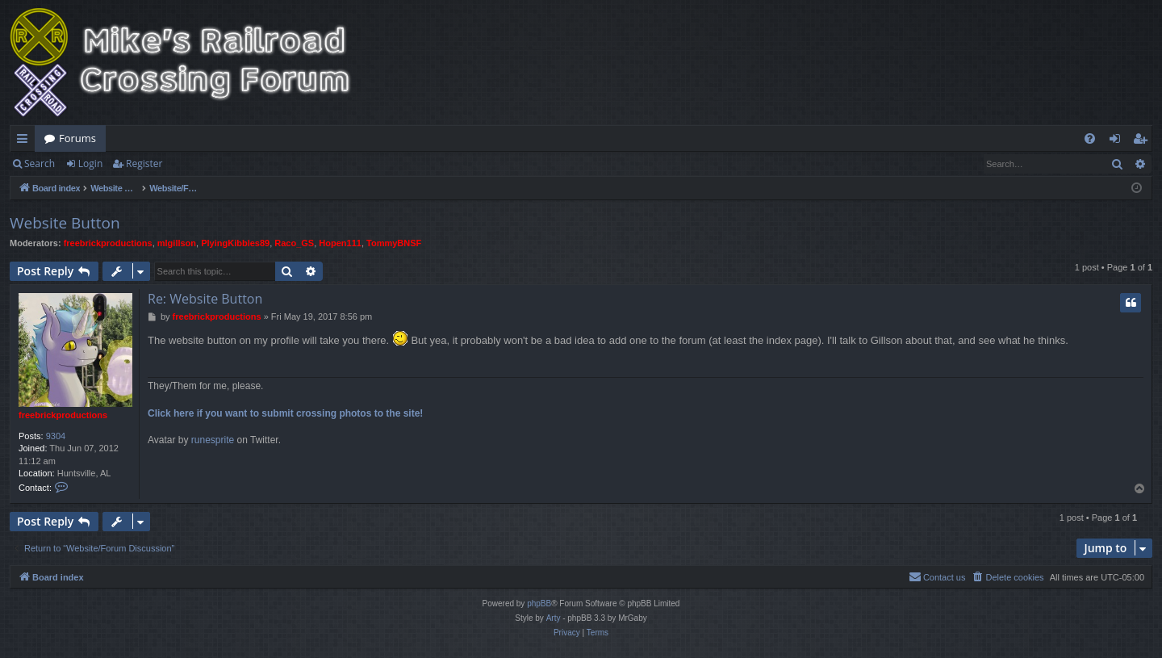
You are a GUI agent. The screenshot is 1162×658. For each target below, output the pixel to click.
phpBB (539, 603)
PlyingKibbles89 (235, 243)
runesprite (212, 440)
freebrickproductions (108, 243)
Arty (553, 618)
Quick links (25, 141)
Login (90, 163)
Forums (77, 138)
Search (39, 163)
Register (144, 163)
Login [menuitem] (1118, 141)
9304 (55, 436)
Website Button (65, 222)
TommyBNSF (393, 243)
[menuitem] (1089, 138)
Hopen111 (340, 243)
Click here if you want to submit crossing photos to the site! (285, 413)
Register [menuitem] (1143, 141)
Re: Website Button (205, 299)
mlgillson (176, 243)
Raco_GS (294, 243)
